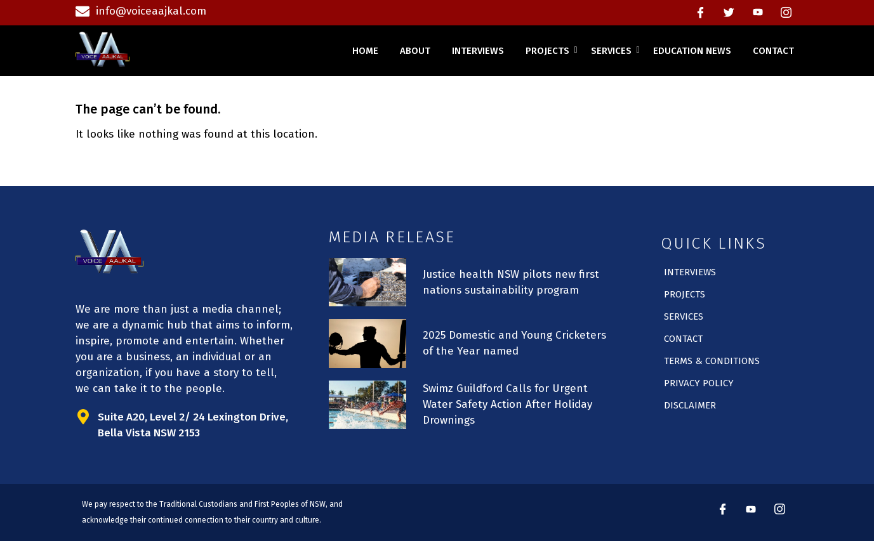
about (415, 50)
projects (550, 50)
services (613, 50)
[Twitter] (729, 12)
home (365, 50)
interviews (478, 50)
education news (692, 50)
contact (773, 50)
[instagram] (786, 12)
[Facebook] (700, 12)
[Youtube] (757, 12)
